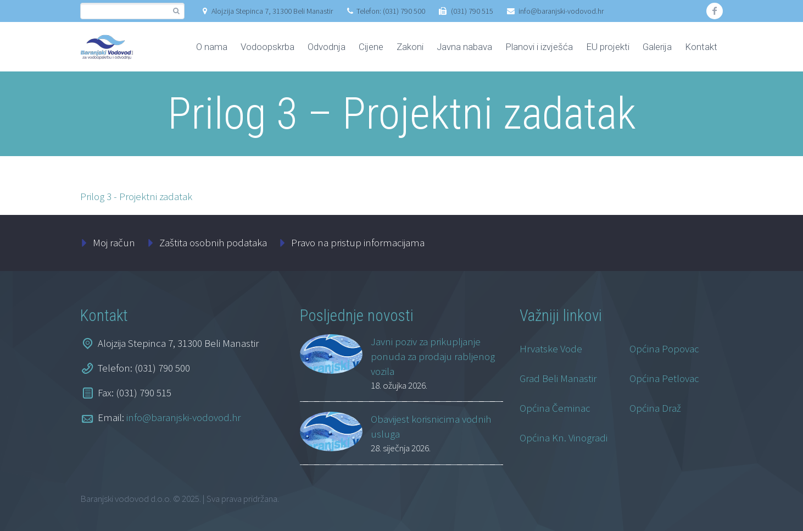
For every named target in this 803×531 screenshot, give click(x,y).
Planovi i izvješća (539, 46)
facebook (714, 11)
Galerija (657, 46)
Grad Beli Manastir (558, 378)
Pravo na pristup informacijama (358, 242)
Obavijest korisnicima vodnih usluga (431, 426)
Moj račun (114, 242)
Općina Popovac (664, 348)
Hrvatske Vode (551, 348)
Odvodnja (326, 46)
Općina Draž (655, 407)
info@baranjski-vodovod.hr (561, 11)
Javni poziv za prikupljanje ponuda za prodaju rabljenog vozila (433, 356)
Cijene (371, 46)
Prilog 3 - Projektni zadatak (136, 196)
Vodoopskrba (267, 46)
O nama (211, 46)
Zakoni (410, 46)
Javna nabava (464, 46)
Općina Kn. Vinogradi (563, 437)
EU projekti (607, 46)
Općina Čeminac (555, 407)
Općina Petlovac (664, 378)
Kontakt (701, 46)
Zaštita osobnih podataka (213, 242)
